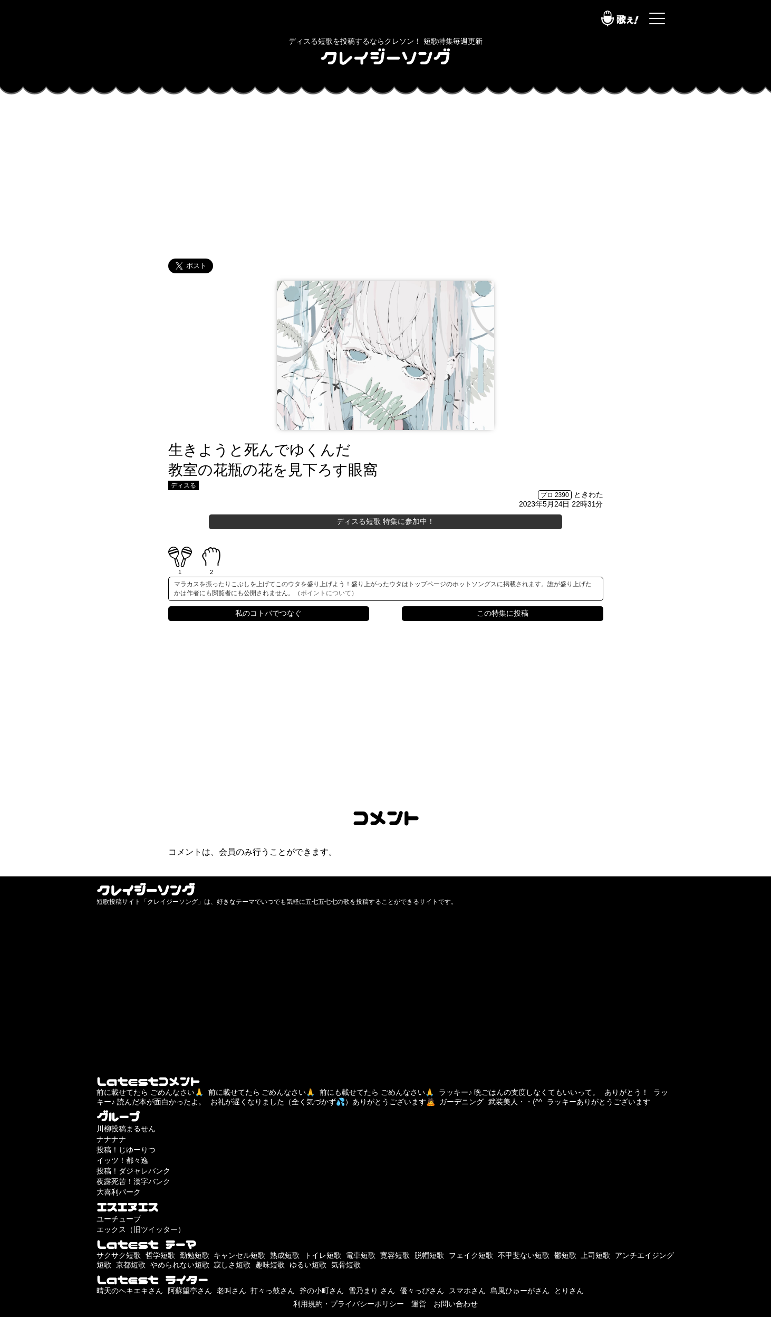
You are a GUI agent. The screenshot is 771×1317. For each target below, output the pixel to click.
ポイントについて (326, 593)
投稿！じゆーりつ (126, 1150)
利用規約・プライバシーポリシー (348, 1304)
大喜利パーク (119, 1192)
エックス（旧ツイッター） (141, 1229)
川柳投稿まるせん (126, 1128)
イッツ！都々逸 (122, 1160)
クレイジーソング (385, 57)
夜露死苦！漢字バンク (133, 1181)
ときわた (588, 494)
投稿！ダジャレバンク (133, 1171)
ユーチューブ (119, 1219)
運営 (418, 1304)
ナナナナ (111, 1139)
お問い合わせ (455, 1304)
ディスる (183, 485)
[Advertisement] (385, 174)
